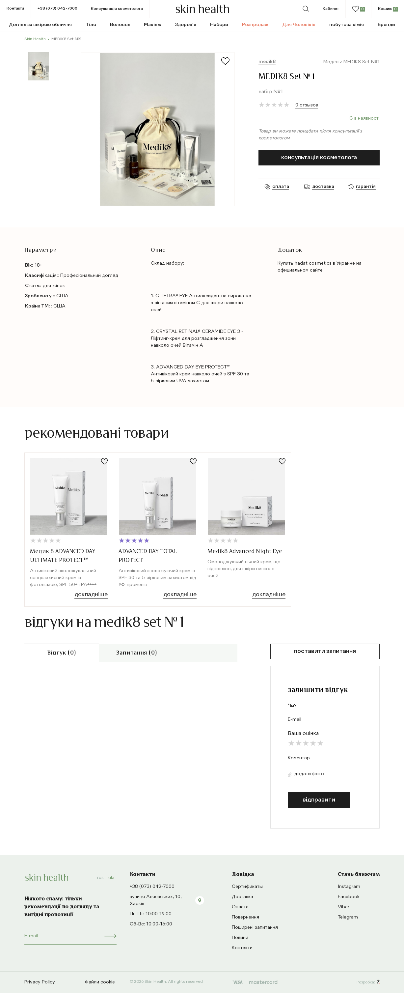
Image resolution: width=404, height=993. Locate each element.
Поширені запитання (255, 927)
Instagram (349, 886)
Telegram (348, 917)
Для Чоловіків (298, 24)
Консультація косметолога (319, 158)
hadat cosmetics (313, 263)
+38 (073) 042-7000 (57, 9)
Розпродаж (255, 24)
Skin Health (35, 39)
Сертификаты (247, 886)
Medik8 (267, 61)
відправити (319, 800)
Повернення (245, 917)
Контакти (15, 9)
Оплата (240, 907)
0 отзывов (306, 105)
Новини (240, 937)
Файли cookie (100, 982)
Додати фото (309, 774)
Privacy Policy (39, 982)
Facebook (349, 896)
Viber (343, 907)
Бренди (386, 24)
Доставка (242, 896)
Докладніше (91, 595)
